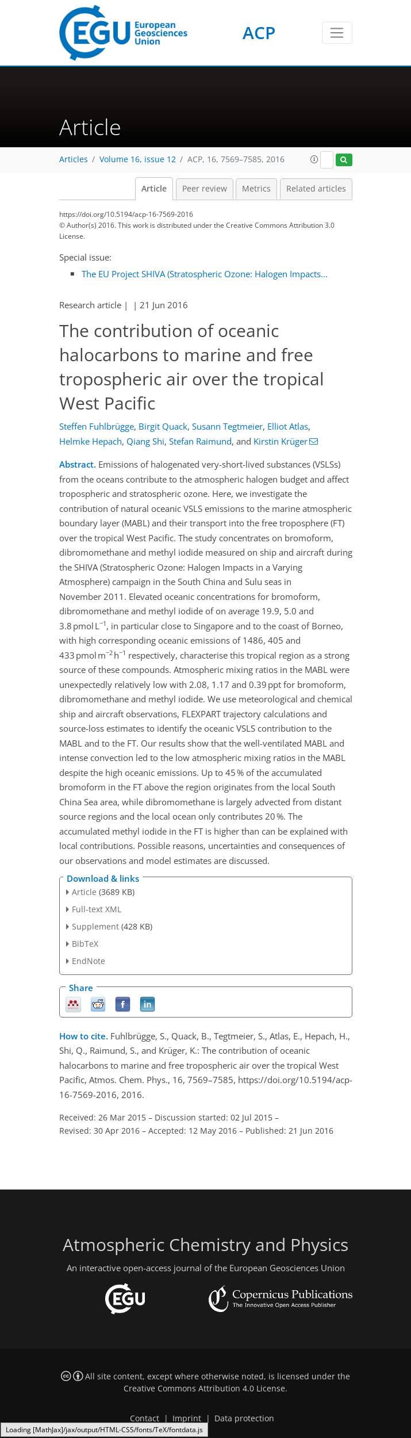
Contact (144, 1418)
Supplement (95, 926)
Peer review (204, 188)
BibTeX (85, 943)
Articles (73, 159)
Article (154, 188)
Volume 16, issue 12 (137, 159)
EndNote (88, 960)
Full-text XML (96, 909)
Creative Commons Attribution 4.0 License (204, 1388)
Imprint (186, 1418)
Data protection (244, 1418)
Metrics (256, 188)
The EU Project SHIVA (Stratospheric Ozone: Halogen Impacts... (205, 274)
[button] (314, 159)
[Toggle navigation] (337, 33)
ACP (259, 32)
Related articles (316, 188)
